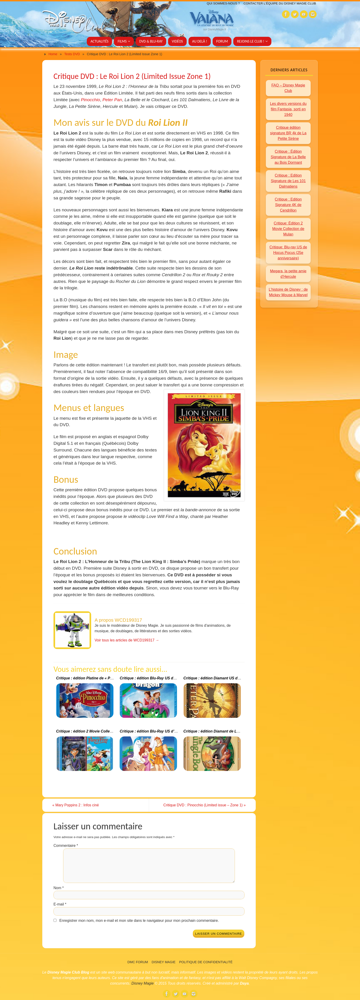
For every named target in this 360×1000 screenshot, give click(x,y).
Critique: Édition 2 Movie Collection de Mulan (288, 228)
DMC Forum (137, 962)
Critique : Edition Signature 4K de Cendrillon (288, 204)
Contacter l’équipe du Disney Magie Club (278, 3)
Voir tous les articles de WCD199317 (127, 640)
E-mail (59, 904)
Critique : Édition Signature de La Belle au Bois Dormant (288, 156)
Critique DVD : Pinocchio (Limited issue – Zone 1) (203, 805)
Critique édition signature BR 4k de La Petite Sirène (288, 133)
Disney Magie (164, 962)
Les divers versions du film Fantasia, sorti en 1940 (288, 109)
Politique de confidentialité (206, 962)
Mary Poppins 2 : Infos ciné (77, 805)
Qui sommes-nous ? (218, 3)
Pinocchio (90, 99)
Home (52, 54)
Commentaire (65, 846)
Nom (58, 888)
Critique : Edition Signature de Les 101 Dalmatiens (288, 180)
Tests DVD (72, 54)
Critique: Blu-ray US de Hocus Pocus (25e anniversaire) (288, 252)
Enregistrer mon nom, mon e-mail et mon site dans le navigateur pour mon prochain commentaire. (139, 921)
